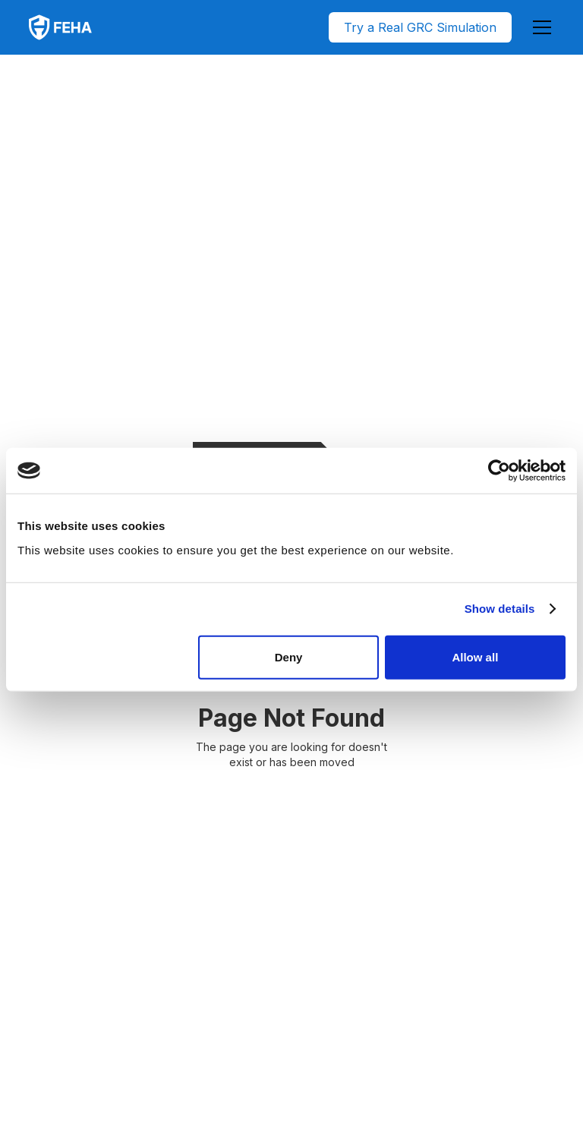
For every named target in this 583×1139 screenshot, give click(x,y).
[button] (539, 27)
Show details (500, 608)
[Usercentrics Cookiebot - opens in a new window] (499, 470)
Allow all (475, 656)
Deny (289, 656)
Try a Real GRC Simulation (420, 27)
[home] (60, 27)
